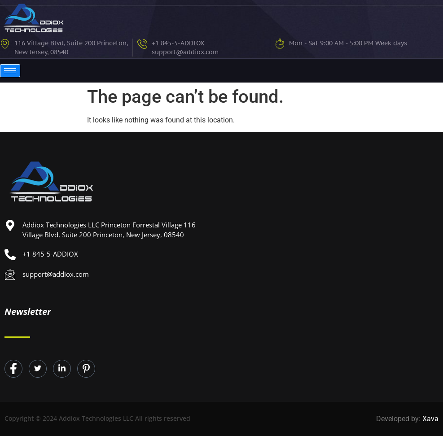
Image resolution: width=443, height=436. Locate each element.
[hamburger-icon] (10, 70)
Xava (430, 418)
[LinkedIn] (62, 369)
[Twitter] (38, 369)
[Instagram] (86, 369)
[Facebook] (13, 369)
